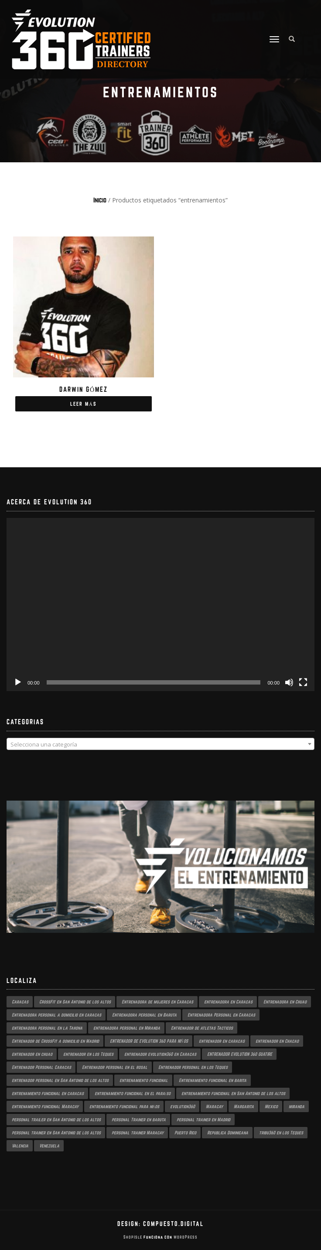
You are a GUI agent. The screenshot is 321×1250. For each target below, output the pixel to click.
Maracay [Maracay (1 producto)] (214, 1106)
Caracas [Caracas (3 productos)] (20, 1001)
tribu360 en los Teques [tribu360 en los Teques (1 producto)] (281, 1132)
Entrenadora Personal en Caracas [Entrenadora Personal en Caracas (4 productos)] (221, 1014)
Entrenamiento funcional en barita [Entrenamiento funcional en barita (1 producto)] (212, 1080)
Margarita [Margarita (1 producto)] (244, 1106)
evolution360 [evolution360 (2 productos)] (182, 1106)
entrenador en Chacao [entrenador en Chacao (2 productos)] (277, 1041)
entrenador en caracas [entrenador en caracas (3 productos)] (222, 1041)
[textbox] (160, 744)
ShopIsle (133, 1237)
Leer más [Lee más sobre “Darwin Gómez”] (83, 404)
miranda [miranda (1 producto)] (296, 1106)
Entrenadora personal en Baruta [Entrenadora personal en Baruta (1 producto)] (144, 1014)
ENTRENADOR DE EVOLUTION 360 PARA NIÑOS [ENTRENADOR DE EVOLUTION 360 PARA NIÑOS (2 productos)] (149, 1041)
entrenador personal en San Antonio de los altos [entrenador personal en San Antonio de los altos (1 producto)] (60, 1080)
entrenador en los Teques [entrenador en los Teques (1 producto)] (88, 1054)
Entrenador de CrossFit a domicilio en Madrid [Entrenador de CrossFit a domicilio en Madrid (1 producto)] (55, 1041)
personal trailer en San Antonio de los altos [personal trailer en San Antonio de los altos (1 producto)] (56, 1119)
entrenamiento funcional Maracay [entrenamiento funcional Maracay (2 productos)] (45, 1106)
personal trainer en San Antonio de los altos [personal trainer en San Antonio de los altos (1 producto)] (56, 1132)
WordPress (185, 1237)
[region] (160, 875)
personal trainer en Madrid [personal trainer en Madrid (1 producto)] (203, 1119)
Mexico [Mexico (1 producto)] (271, 1106)
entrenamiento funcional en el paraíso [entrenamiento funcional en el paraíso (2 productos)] (133, 1093)
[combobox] (160, 744)
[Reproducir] (18, 682)
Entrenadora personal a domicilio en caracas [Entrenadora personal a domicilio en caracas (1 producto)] (56, 1014)
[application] (160, 604)
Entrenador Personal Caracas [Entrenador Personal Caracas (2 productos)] (41, 1067)
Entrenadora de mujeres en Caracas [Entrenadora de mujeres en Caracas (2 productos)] (157, 1001)
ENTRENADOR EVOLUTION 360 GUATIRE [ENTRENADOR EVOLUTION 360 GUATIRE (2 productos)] (239, 1054)
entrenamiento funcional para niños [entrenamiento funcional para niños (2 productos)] (124, 1106)
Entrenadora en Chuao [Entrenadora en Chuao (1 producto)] (285, 1001)
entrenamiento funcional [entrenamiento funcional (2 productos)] (144, 1080)
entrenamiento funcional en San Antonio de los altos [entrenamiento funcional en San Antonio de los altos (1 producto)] (233, 1093)
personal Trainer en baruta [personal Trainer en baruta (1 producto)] (139, 1119)
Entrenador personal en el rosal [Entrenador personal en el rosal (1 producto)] (114, 1067)
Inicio (99, 200)
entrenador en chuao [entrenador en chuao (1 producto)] (32, 1054)
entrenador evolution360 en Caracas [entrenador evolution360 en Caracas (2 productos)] (160, 1054)
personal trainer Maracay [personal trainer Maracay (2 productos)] (138, 1132)
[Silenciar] (289, 682)
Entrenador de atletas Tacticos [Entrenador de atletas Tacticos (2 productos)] (202, 1028)
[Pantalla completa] (303, 682)
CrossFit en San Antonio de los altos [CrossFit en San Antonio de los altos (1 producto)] (75, 1001)
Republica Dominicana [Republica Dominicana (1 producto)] (227, 1132)
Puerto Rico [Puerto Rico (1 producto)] (185, 1132)
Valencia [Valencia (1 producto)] (20, 1145)
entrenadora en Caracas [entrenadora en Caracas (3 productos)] (228, 1001)
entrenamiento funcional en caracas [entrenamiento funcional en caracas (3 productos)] (48, 1093)
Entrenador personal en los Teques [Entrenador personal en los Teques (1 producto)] (193, 1067)
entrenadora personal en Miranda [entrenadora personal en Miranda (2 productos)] (126, 1028)
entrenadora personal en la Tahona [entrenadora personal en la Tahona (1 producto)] (47, 1028)
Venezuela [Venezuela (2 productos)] (49, 1145)
